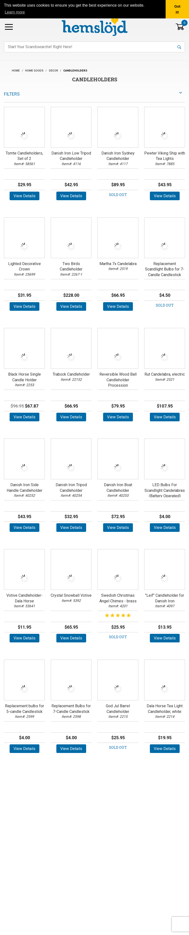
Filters (12, 94)
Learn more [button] (15, 12)
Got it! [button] (177, 9)
